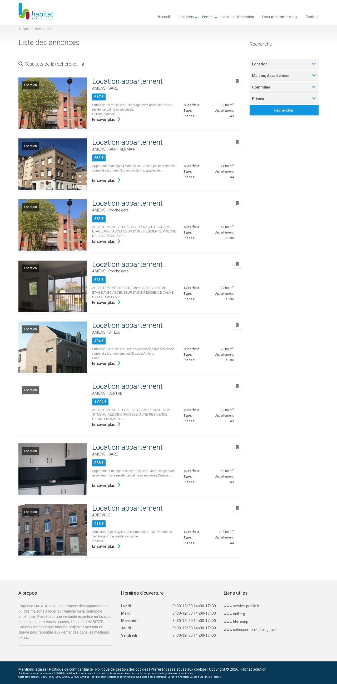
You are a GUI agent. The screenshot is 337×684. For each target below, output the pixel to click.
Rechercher (284, 110)
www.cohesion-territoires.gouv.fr (251, 630)
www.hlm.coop (236, 622)
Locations (186, 16)
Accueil (164, 16)
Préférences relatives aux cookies (179, 669)
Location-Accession (237, 16)
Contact (312, 16)
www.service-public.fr (242, 606)
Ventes (208, 16)
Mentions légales (32, 669)
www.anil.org (234, 614)
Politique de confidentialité (71, 669)
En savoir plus (103, 119)
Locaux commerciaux (280, 16)
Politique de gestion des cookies (121, 669)
